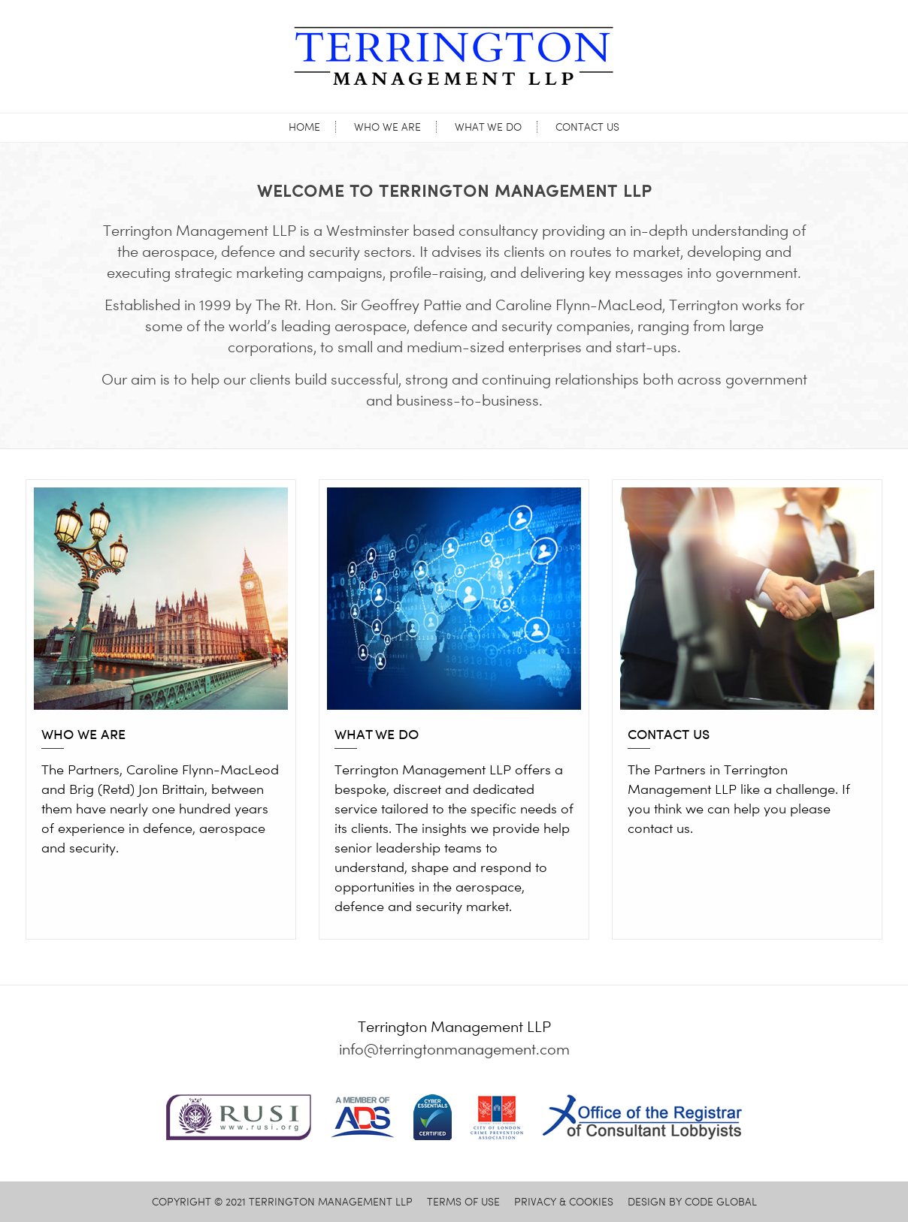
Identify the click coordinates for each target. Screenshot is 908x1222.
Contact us (587, 127)
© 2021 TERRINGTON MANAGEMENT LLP (282, 1202)
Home (304, 127)
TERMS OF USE (463, 1202)
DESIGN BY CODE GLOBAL (692, 1202)
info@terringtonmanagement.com (454, 1049)
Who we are (387, 127)
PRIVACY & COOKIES (563, 1202)
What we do (488, 127)
